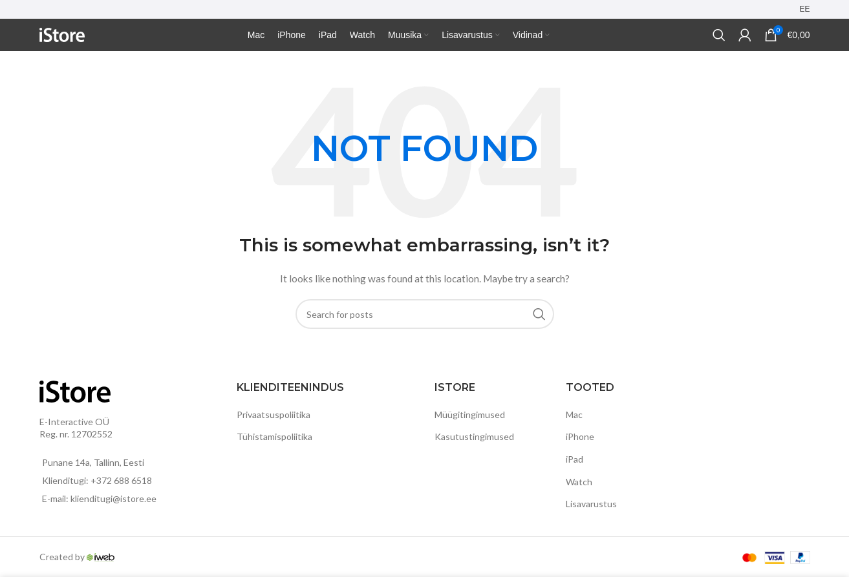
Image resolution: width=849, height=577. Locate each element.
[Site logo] (62, 33)
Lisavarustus (591, 503)
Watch (579, 481)
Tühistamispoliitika (274, 436)
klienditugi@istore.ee (113, 498)
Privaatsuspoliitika (273, 414)
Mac (574, 414)
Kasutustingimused (474, 436)
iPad (574, 459)
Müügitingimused (470, 414)
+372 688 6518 (121, 480)
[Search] (719, 35)
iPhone (580, 436)
